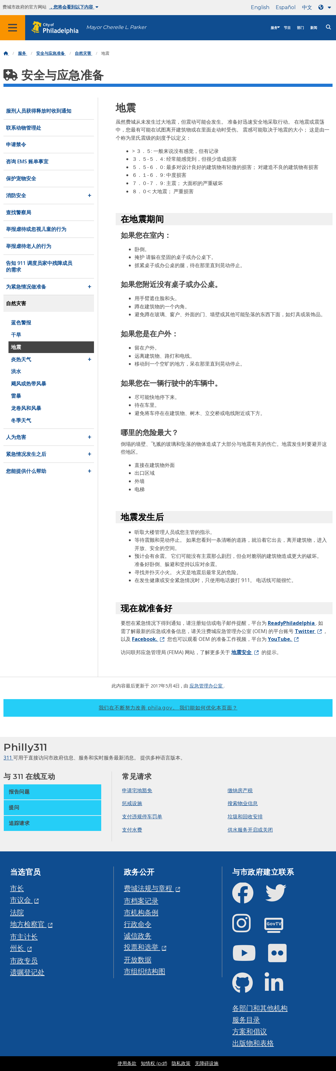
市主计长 (24, 936)
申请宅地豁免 (137, 790)
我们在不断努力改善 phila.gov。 (168, 708)
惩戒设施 (132, 803)
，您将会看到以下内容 (73, 6)
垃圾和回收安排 (245, 816)
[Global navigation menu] (12, 27)
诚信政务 (137, 935)
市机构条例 (141, 912)
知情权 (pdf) (154, 1063)
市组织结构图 (144, 971)
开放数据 (137, 959)
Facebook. (145, 639)
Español (286, 7)
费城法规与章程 (149, 888)
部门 (300, 28)
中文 (307, 7)
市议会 (21, 900)
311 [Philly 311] (8, 757)
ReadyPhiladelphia (292, 623)
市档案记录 (141, 901)
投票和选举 (142, 947)
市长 (17, 888)
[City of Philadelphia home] (58, 28)
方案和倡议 (249, 1031)
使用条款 (127, 1063)
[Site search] (328, 27)
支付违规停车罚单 (142, 816)
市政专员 (24, 960)
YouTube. (280, 639)
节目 (287, 28)
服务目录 (246, 1019)
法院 (17, 912)
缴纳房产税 (240, 790)
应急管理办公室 (207, 685)
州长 (18, 948)
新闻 (313, 28)
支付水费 (132, 829)
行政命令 (137, 924)
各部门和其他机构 (260, 1008)
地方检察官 (28, 924)
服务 (274, 28)
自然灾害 (83, 53)
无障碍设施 (206, 1063)
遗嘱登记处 (27, 972)
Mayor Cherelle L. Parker (116, 27)
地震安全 (242, 652)
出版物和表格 (253, 1043)
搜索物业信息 (243, 803)
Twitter (305, 631)
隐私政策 (181, 1063)
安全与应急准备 (51, 53)
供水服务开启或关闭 (250, 829)
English (260, 7)
